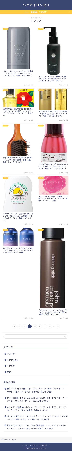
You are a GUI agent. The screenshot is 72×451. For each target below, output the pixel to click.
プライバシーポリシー (31, 445)
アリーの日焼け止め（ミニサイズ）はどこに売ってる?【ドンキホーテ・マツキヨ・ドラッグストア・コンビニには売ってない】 (37, 399)
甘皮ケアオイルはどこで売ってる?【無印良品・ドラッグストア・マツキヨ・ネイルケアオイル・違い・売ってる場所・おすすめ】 (36, 427)
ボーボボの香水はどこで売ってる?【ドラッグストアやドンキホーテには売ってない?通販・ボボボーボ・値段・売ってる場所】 (37, 417)
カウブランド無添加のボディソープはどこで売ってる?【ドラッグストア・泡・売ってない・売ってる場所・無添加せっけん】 (37, 408)
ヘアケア (11, 366)
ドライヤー (12, 354)
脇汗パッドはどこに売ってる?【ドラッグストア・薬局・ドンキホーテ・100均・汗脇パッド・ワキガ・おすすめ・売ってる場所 (36, 390)
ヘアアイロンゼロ (36, 5)
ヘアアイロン (13, 360)
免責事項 (44, 445)
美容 (9, 372)
